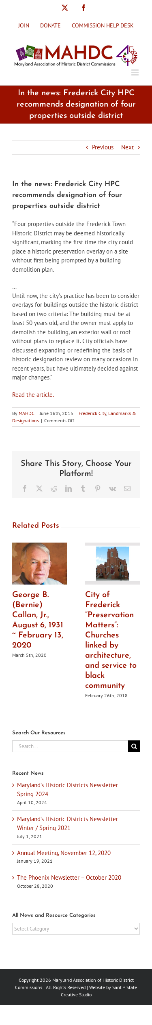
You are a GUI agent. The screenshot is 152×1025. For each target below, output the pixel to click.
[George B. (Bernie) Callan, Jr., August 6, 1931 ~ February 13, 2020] (39, 546)
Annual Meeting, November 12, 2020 (64, 853)
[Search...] (70, 746)
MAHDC (26, 413)
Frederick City (92, 413)
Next (127, 147)
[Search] (134, 746)
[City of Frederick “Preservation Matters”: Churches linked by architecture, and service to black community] (112, 546)
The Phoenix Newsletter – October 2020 (69, 877)
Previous (102, 147)
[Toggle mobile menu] (135, 72)
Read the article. (33, 394)
